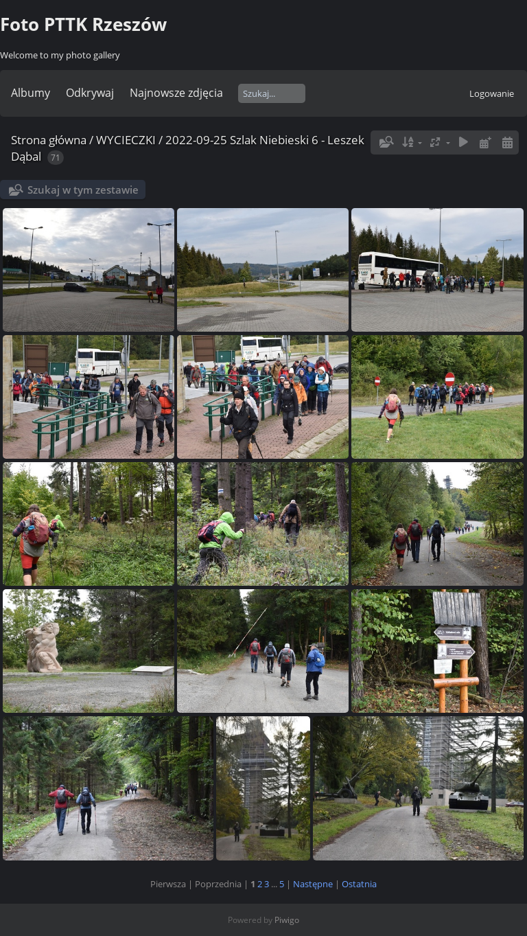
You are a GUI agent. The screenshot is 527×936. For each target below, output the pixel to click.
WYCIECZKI (126, 140)
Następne (313, 884)
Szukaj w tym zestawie (83, 189)
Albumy (30, 92)
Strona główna (48, 140)
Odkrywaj (90, 92)
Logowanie (491, 93)
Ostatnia (359, 884)
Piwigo (286, 920)
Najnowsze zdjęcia (176, 92)
